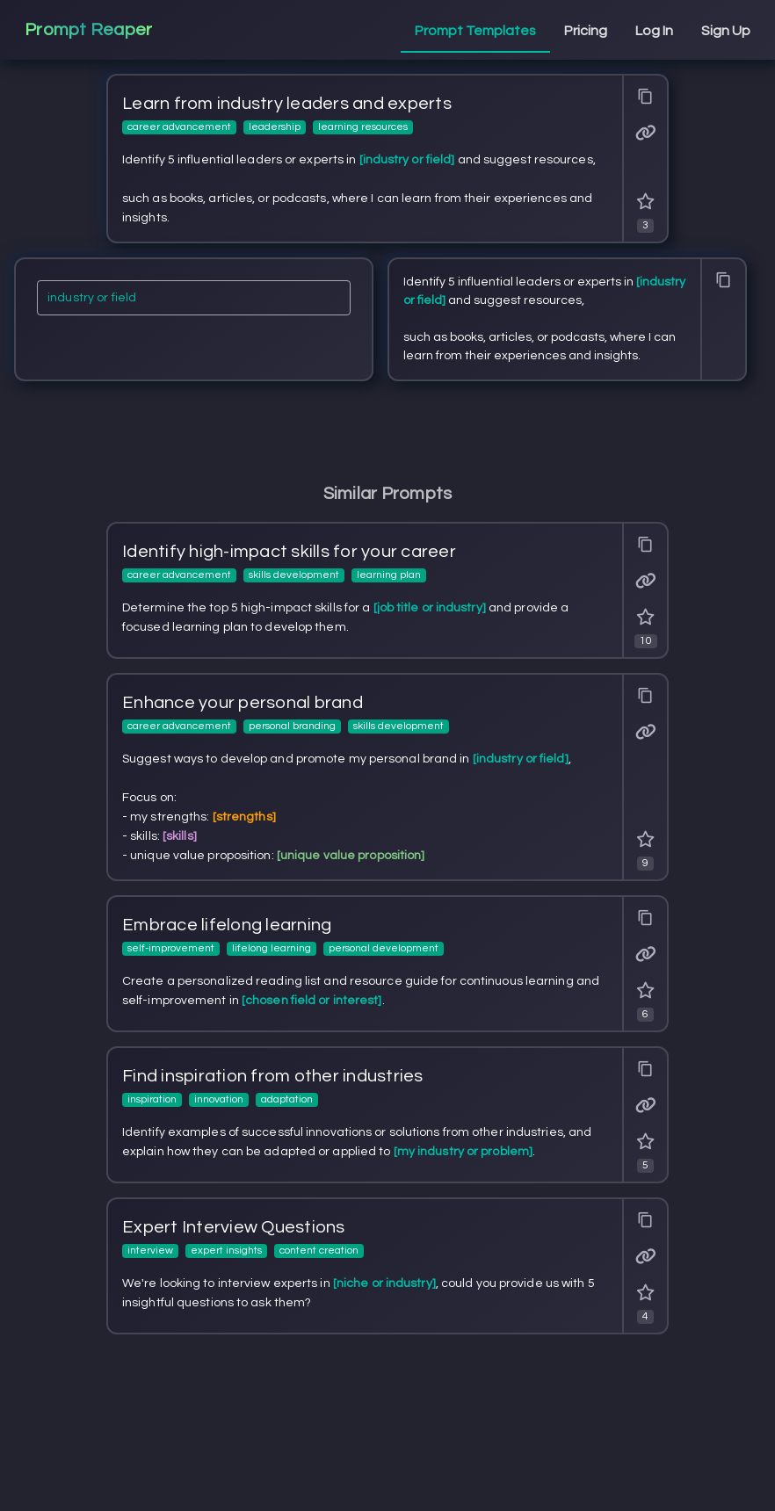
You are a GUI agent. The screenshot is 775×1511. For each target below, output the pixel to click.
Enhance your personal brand (242, 703)
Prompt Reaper (88, 30)
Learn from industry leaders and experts (287, 103)
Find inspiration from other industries (273, 1076)
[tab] (475, 32)
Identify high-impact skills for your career (289, 551)
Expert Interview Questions (233, 1227)
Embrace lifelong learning (226, 925)
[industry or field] (193, 303)
